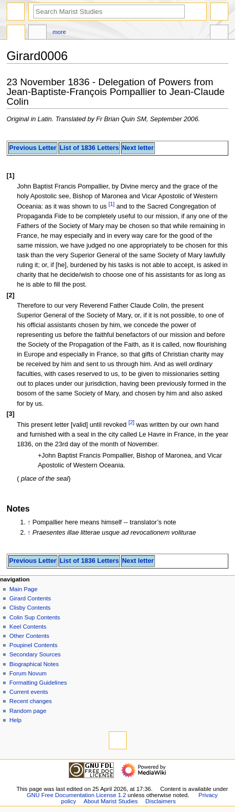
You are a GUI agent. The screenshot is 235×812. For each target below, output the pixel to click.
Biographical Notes (33, 664)
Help (15, 720)
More (59, 32)
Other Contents (29, 636)
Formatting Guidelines (38, 682)
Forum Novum (28, 673)
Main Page (23, 589)
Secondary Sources (35, 654)
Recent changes (30, 701)
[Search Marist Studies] (109, 11)
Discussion (37, 33)
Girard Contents (30, 598)
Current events (28, 692)
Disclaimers (160, 801)
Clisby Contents (29, 608)
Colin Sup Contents (34, 617)
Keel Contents (27, 627)
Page (16, 33)
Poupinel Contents (33, 645)
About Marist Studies (111, 801)
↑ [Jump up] (28, 522)
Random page (27, 711)
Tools (219, 33)
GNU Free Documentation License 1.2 (76, 795)
